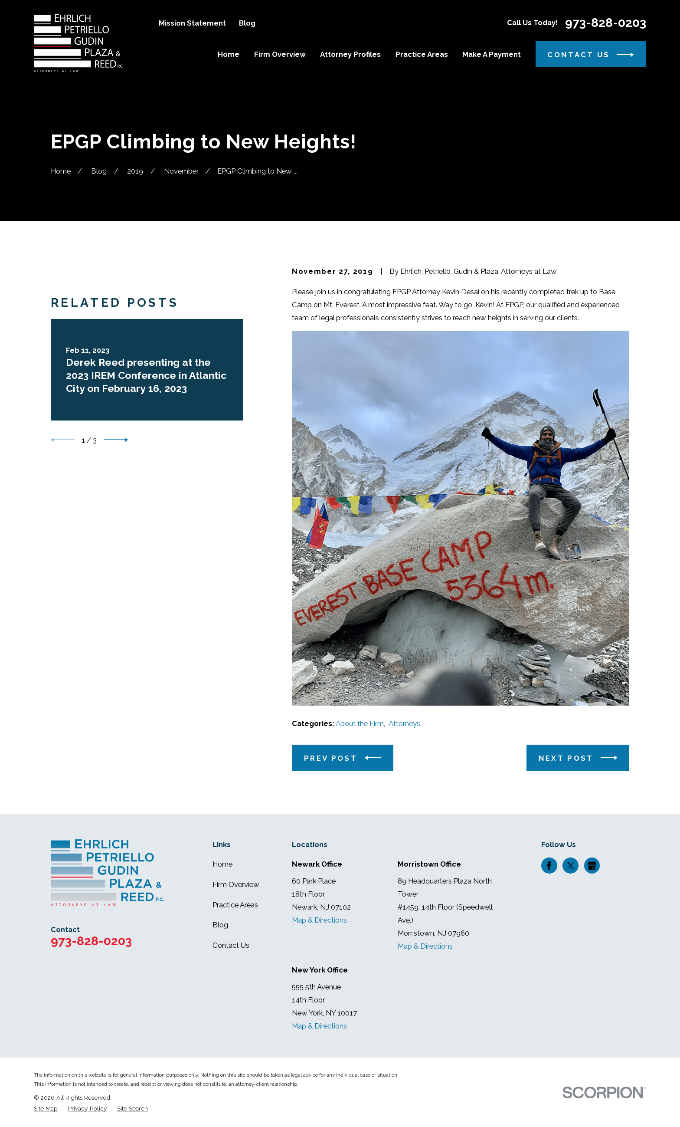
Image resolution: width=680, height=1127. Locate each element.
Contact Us (230, 945)
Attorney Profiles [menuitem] (350, 54)
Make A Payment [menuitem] (491, 54)
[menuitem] (46, 1108)
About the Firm (360, 723)
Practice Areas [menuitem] (422, 54)
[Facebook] (549, 865)
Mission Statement (192, 23)
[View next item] (116, 644)
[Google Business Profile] (592, 865)
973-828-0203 (605, 23)
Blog (247, 23)
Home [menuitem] (228, 54)
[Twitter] (570, 865)
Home (222, 864)
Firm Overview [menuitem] (280, 54)
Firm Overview (235, 884)
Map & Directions (319, 920)
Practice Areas (235, 904)
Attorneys (404, 723)
